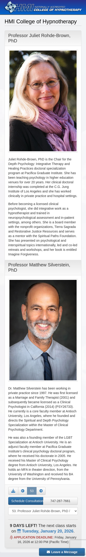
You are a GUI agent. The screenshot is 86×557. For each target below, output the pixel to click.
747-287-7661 (60, 501)
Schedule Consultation (27, 501)
